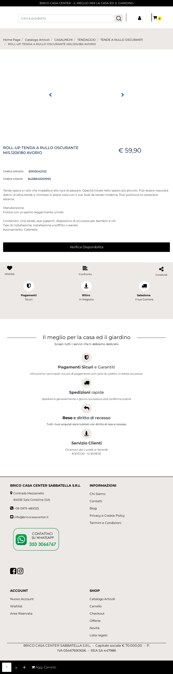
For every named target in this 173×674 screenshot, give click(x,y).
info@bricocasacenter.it (31, 517)
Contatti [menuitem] (96, 501)
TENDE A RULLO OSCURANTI (121, 40)
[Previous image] (50, 95)
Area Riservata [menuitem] (21, 613)
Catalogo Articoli (37, 40)
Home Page (11, 40)
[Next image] (123, 95)
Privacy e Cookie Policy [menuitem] (107, 516)
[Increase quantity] (24, 667)
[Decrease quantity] (16, 667)
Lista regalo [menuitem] (98, 635)
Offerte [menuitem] (95, 621)
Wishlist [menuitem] (16, 606)
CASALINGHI (63, 40)
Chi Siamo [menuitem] (97, 494)
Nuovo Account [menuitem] (22, 599)
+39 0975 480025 (26, 508)
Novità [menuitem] (95, 628)
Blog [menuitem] (93, 508)
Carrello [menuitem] (96, 606)
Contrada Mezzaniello (28, 493)
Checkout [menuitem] (97, 613)
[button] (119, 18)
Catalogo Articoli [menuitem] (102, 599)
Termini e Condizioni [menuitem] (105, 523)
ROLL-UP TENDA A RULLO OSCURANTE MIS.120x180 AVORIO (52, 44)
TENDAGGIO (86, 40)
